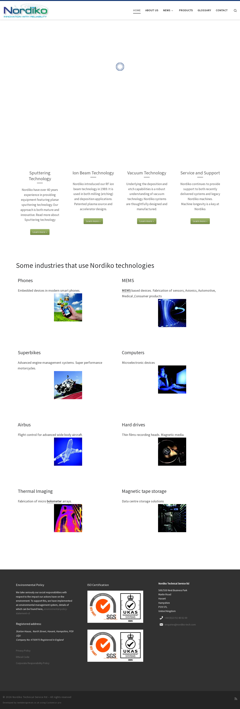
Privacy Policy (23, 650)
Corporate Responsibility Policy (32, 663)
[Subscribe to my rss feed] (236, 699)
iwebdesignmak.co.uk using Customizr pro (39, 702)
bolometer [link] (54, 501)
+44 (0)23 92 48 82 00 (176, 617)
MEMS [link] (126, 290)
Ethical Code (22, 657)
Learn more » (40, 232)
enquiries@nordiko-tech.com (180, 624)
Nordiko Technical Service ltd (30, 697)
